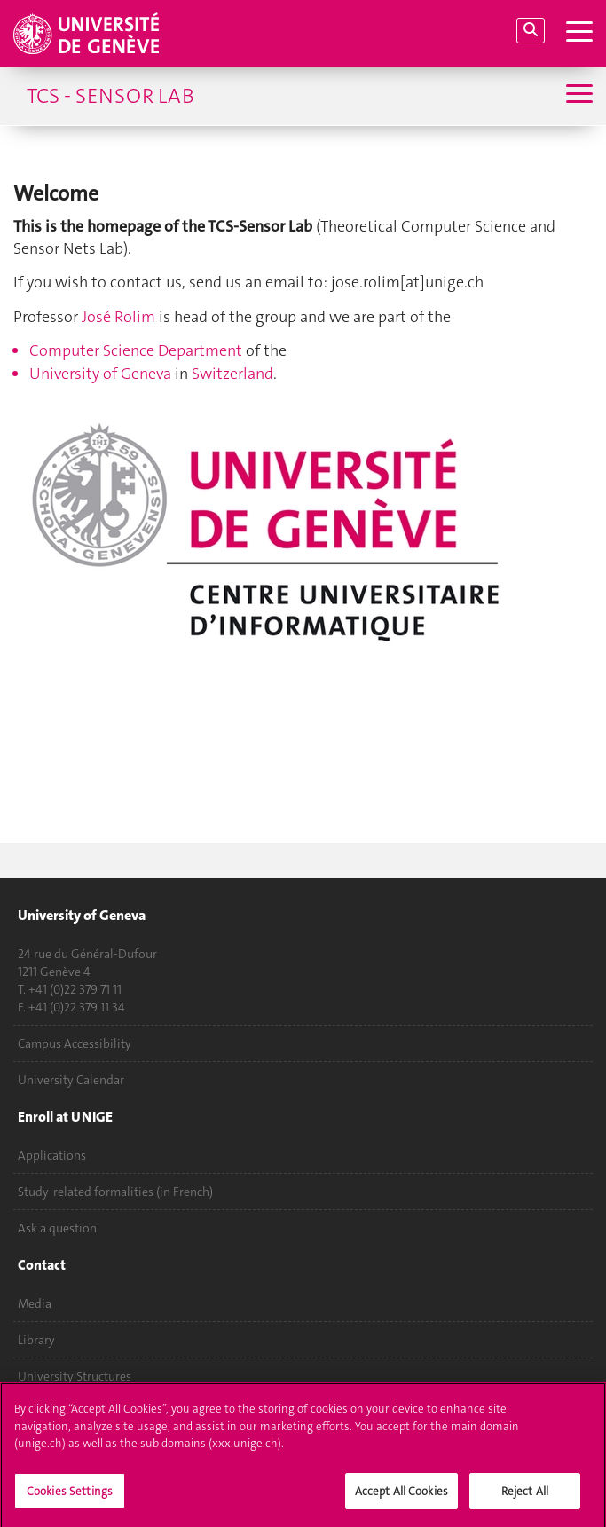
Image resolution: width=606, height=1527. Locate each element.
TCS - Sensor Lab (110, 95)
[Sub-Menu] (577, 95)
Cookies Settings (70, 1496)
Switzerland (232, 373)
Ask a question (57, 1228)
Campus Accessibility (74, 1043)
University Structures (74, 1376)
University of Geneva (100, 373)
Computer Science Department (135, 350)
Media (34, 1303)
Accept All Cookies (401, 1496)
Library (36, 1340)
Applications (52, 1155)
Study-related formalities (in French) (115, 1192)
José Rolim (118, 316)
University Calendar (71, 1080)
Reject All (524, 1496)
